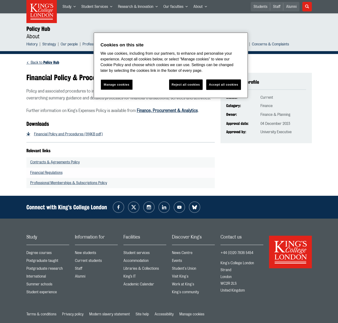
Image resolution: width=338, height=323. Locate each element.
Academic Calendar (144, 285)
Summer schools (47, 285)
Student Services (98, 7)
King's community (193, 293)
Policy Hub (38, 29)
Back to (45, 62)
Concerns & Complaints (270, 44)
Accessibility (164, 314)
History (32, 44)
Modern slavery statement (109, 314)
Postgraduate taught (47, 262)
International (47, 277)
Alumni (291, 7)
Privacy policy (72, 314)
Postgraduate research (47, 270)
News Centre (193, 254)
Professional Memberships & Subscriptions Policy (68, 183)
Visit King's (193, 277)
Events (193, 262)
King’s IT (144, 277)
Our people (69, 44)
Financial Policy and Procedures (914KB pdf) (68, 134)
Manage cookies (191, 314)
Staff (276, 7)
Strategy (49, 44)
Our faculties (177, 7)
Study (70, 7)
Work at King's (193, 285)
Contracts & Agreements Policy (55, 162)
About (201, 7)
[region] (170, 65)
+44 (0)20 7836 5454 (236, 253)
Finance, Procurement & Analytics (167, 111)
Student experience (47, 293)
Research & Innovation (139, 7)
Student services (144, 254)
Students (260, 7)
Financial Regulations (46, 173)
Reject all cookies (186, 84)
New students (96, 254)
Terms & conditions (41, 314)
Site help (142, 314)
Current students (96, 262)
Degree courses (47, 254)
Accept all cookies (223, 84)
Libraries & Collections (144, 270)
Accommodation (144, 262)
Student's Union (193, 270)
